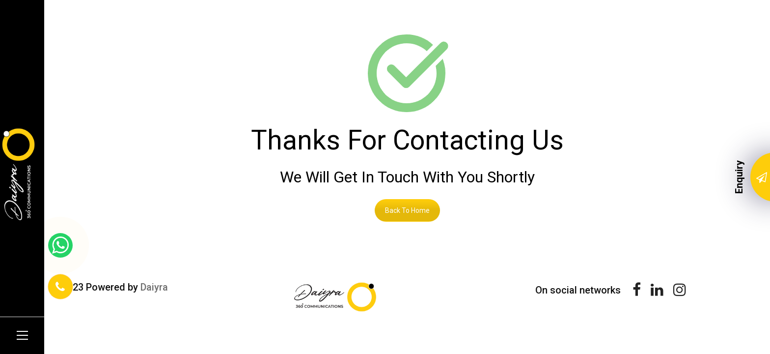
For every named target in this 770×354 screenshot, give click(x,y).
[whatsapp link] (60, 245)
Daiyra (154, 287)
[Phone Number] (60, 286)
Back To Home (407, 210)
